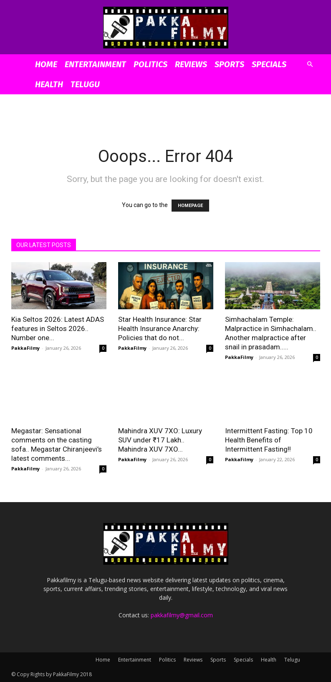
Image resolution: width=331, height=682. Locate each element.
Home (46, 64)
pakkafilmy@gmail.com (182, 615)
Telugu (85, 84)
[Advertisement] (165, 112)
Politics (150, 64)
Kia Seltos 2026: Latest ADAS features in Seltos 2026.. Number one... (57, 328)
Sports (229, 64)
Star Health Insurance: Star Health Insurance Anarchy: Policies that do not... (160, 328)
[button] (310, 64)
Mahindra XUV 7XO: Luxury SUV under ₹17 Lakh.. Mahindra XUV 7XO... (160, 440)
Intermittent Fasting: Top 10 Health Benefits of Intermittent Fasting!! (269, 440)
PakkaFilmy (25, 348)
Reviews (191, 64)
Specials (269, 64)
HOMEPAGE (190, 205)
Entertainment (95, 64)
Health (49, 84)
